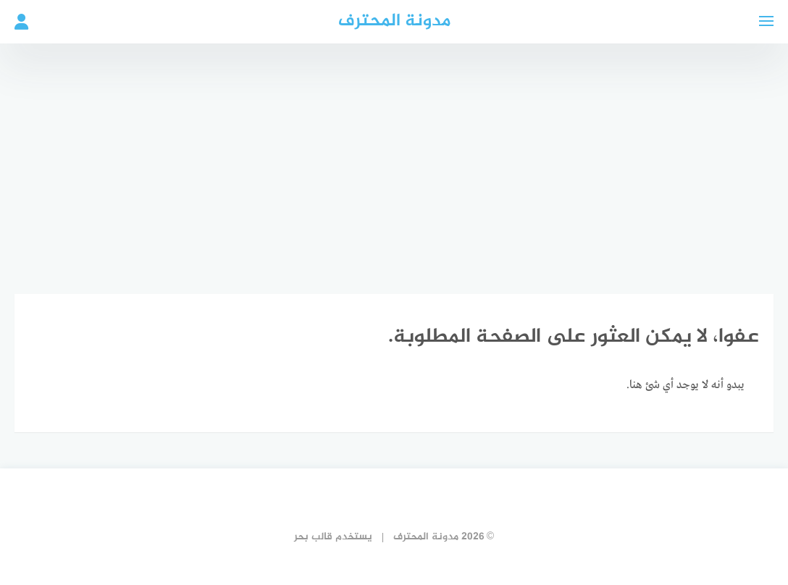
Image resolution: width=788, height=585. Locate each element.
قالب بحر (313, 537)
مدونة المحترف (394, 21)
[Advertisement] (394, 159)
